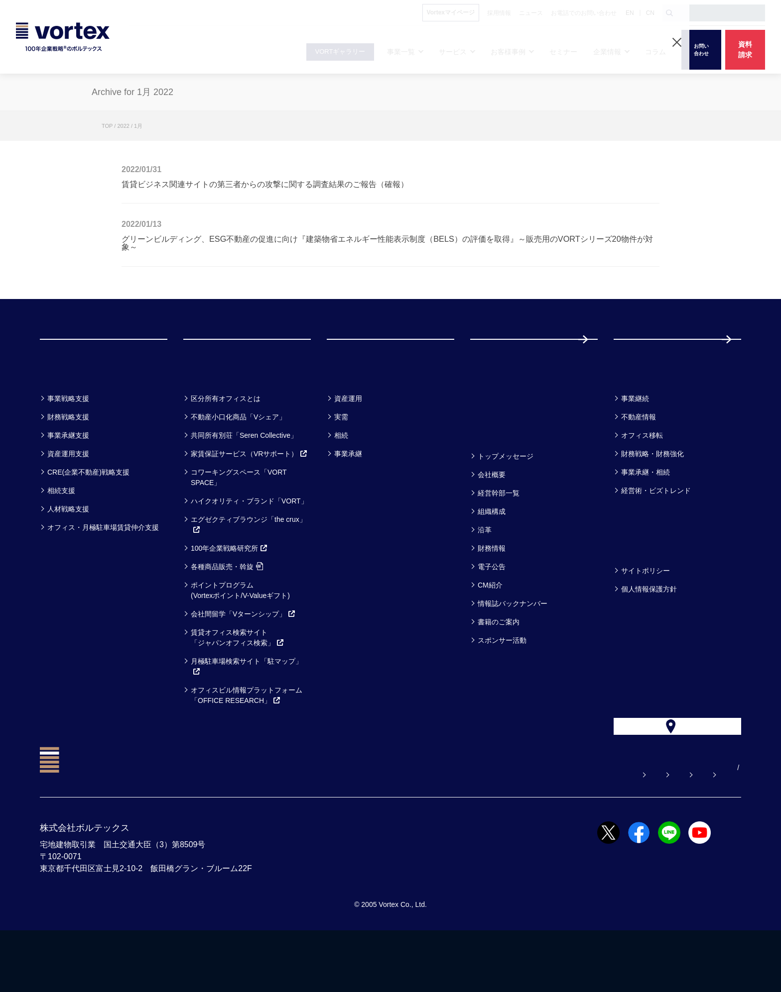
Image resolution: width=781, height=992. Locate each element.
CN (650, 12)
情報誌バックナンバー (512, 643)
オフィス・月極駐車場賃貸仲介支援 (103, 567)
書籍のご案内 (499, 662)
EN (630, 12)
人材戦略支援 (68, 549)
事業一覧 (64, 412)
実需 (341, 457)
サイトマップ (679, 829)
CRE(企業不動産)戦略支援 (88, 512)
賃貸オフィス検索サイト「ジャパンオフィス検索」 (237, 677)
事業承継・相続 (645, 512)
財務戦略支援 (68, 457)
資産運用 (348, 438)
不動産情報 (638, 457)
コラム (632, 412)
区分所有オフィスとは (225, 438)
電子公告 (492, 606)
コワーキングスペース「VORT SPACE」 (238, 517)
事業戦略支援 (68, 438)
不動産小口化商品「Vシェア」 (238, 457)
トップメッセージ (505, 496)
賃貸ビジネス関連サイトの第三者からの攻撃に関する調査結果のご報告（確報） (265, 184)
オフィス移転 (642, 475)
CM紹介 (490, 625)
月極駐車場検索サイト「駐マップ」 (246, 706)
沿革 (485, 570)
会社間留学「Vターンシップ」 (243, 654)
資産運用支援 (68, 493)
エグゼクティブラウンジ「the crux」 (248, 564)
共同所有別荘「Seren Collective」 (244, 475)
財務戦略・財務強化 (652, 493)
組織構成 (492, 551)
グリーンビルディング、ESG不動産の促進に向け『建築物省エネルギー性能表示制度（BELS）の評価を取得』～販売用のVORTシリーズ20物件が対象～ (387, 242)
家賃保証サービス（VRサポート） (249, 493)
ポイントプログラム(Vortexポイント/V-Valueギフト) (240, 630)
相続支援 (61, 530)
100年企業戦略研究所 (229, 588)
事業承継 (348, 493)
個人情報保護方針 (649, 629)
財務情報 (492, 588)
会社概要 (492, 514)
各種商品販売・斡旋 (227, 606)
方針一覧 (637, 584)
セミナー (495, 412)
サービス (208, 412)
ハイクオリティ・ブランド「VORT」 (249, 541)
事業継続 (635, 438)
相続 (341, 475)
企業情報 (494, 470)
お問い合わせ (513, 829)
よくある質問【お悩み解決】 (424, 829)
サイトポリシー (645, 610)
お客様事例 (357, 412)
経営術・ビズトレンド (656, 530)
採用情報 (646, 359)
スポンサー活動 (502, 680)
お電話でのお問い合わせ (596, 829)
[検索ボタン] (669, 12)
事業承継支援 (68, 475)
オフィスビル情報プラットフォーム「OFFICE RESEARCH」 (246, 735)
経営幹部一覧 (499, 533)
